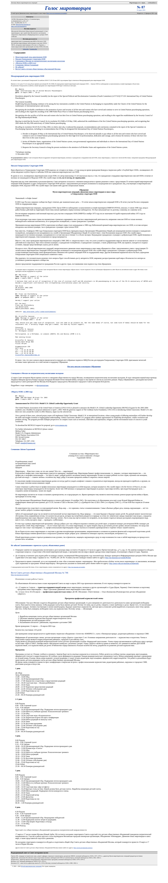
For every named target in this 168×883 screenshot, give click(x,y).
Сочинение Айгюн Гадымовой (26, 65)
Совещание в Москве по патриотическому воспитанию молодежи (40, 61)
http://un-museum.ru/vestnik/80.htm (118, 572)
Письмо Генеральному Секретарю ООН (30, 59)
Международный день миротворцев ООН (30, 57)
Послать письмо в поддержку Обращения (84, 379)
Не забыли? (19, 67)
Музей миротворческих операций (31, 880)
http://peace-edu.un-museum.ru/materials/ (124, 577)
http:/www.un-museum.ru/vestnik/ (56, 13)
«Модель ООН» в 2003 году (25, 63)
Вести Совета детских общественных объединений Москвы (37, 69)
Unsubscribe (33, 49)
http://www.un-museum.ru (18, 26)
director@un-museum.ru (23, 24)
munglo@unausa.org (28, 457)
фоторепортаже (42, 398)
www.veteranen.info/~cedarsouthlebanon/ (39, 318)
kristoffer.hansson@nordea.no (27, 368)
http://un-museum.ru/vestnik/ (76, 581)
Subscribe (26, 49)
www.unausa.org (61, 439)
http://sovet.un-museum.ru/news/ (83, 862)
